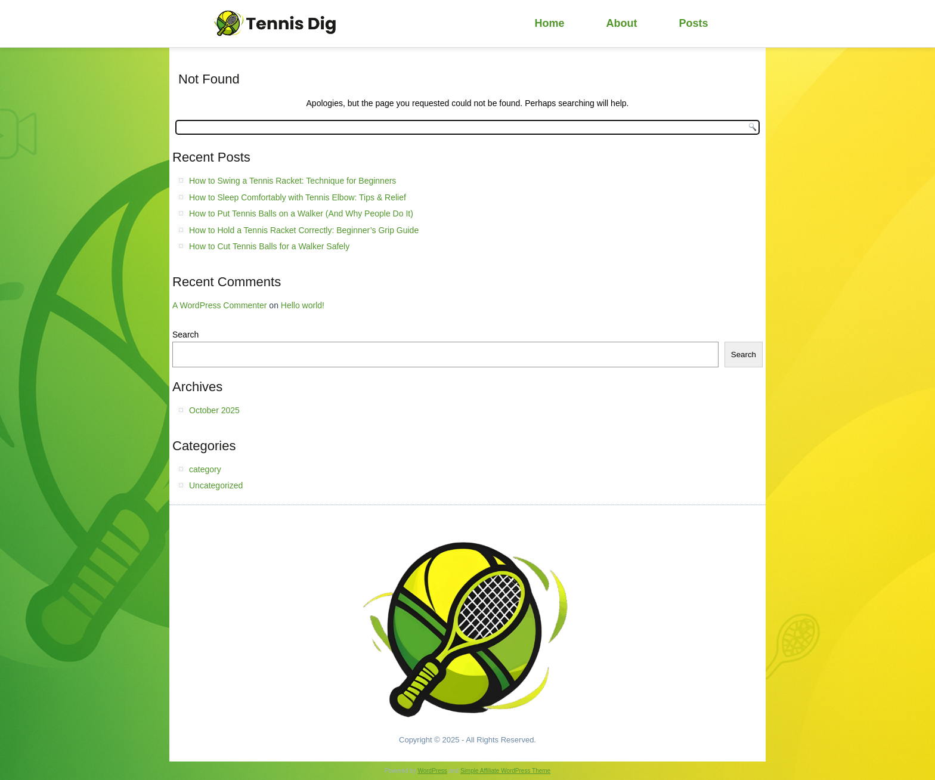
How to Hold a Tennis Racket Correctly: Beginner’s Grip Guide (304, 230)
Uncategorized (216, 485)
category (205, 469)
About (621, 23)
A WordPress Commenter (219, 305)
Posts (693, 23)
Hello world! (302, 305)
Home (550, 23)
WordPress (432, 770)
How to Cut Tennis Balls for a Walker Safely (269, 246)
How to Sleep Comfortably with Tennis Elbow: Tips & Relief (297, 197)
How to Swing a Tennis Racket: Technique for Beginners (292, 180)
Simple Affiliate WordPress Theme (505, 770)
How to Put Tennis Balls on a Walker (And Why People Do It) (301, 213)
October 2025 (214, 410)
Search (185, 334)
